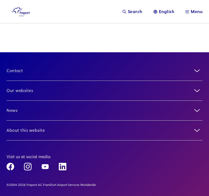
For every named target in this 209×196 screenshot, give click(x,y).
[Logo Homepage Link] (21, 11)
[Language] (163, 11)
